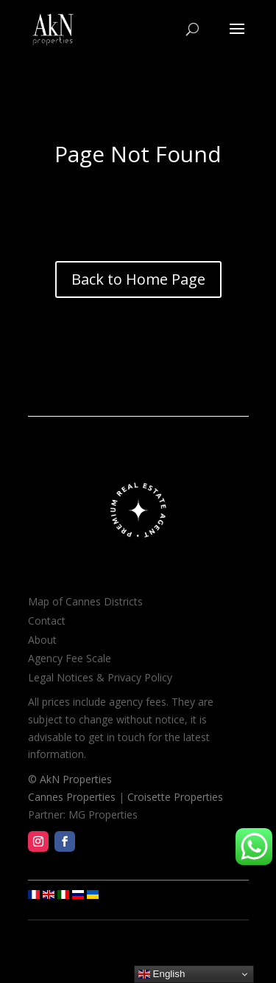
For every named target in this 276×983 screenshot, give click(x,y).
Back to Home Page (138, 279)
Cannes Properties (72, 797)
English (161, 974)
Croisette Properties (175, 797)
